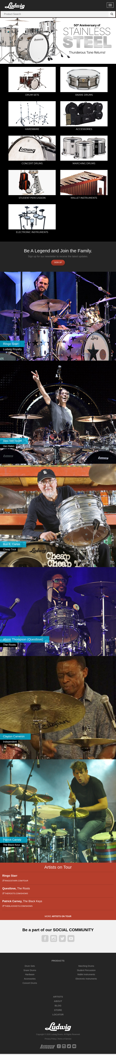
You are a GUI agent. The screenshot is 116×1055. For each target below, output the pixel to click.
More (58, 917)
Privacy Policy (50, 1040)
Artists (58, 997)
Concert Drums (30, 984)
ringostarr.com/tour (15, 882)
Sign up (58, 263)
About (58, 1002)
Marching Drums (86, 967)
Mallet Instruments (86, 975)
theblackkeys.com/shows (17, 907)
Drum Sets (30, 967)
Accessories (29, 980)
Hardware (30, 975)
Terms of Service (64, 1040)
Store (58, 1011)
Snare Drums (29, 971)
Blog (58, 1006)
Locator (58, 1015)
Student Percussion (86, 971)
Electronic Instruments (86, 980)
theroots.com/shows (15, 895)
